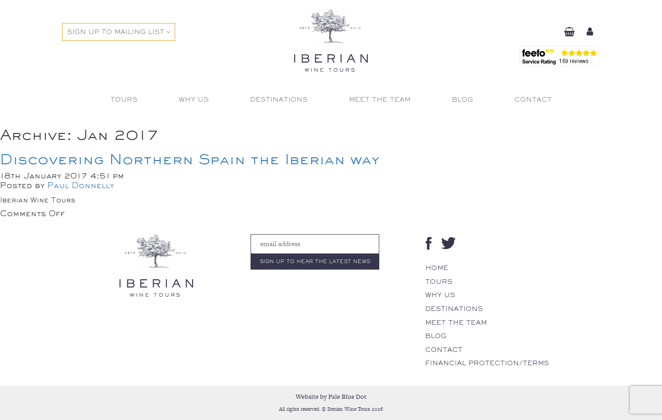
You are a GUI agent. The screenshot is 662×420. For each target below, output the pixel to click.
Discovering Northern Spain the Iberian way (189, 159)
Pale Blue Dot (347, 396)
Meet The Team (456, 322)
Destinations (454, 308)
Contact (443, 349)
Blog (435, 336)
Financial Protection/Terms (487, 363)
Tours (438, 281)
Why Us (440, 295)
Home (436, 267)
